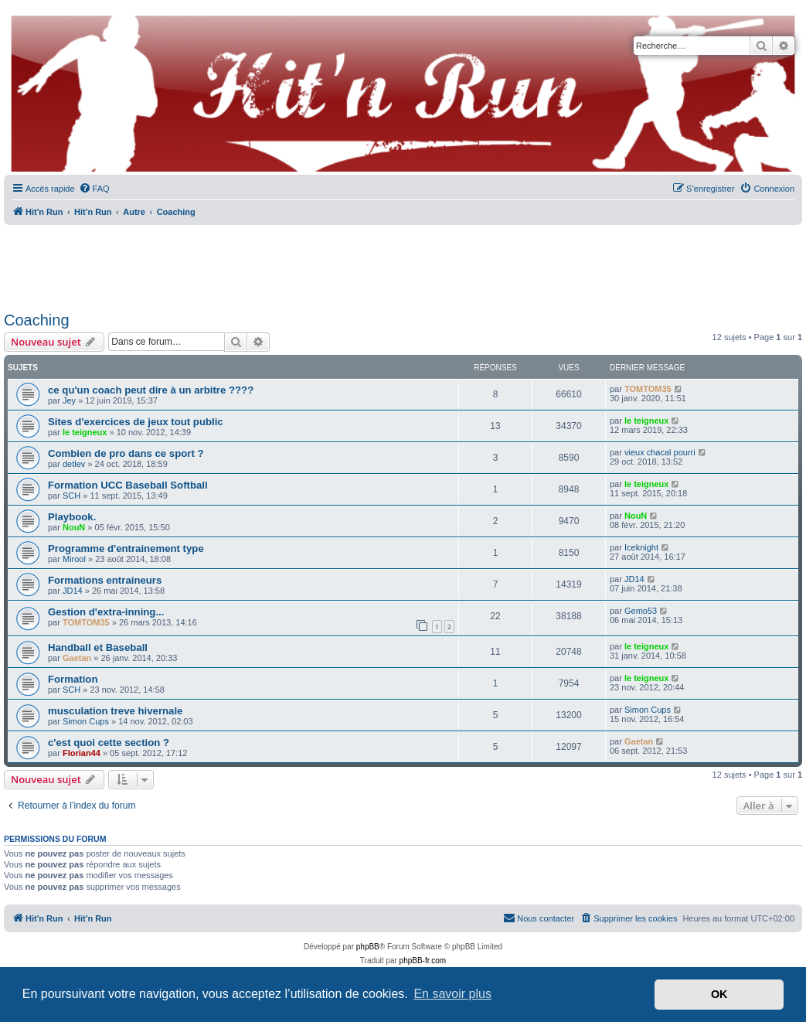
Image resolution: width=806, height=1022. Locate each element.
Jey (69, 400)
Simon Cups (86, 721)
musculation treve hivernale (115, 711)
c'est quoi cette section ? (108, 742)
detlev (74, 463)
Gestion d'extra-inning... (106, 612)
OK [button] (719, 994)
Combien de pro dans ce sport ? (126, 453)
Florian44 (81, 753)
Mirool (74, 559)
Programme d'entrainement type (126, 548)
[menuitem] (94, 188)
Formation (72, 679)
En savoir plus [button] (452, 993)
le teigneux (85, 432)
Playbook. (72, 517)
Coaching (37, 320)
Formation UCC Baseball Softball (128, 485)
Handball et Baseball (98, 647)
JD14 (73, 590)
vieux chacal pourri (659, 452)
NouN (74, 527)
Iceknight (641, 547)
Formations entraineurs (105, 580)
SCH (71, 495)
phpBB (367, 946)
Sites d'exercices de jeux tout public (135, 422)
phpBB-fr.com (423, 960)
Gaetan (77, 658)
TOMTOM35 (648, 388)
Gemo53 (640, 610)
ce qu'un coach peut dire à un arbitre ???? (150, 390)
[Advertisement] (403, 263)
